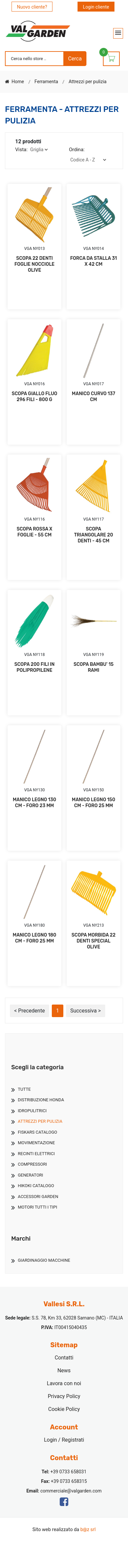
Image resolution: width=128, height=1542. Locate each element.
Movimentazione (36, 1142)
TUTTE (24, 1089)
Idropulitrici (32, 1110)
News (64, 1370)
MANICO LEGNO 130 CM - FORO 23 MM (34, 802)
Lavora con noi (64, 1383)
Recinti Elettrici (36, 1153)
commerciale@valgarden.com (71, 1490)
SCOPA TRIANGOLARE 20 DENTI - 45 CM (93, 535)
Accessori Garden (38, 1196)
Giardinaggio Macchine (44, 1260)
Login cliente (96, 7)
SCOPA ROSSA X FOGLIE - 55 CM (34, 532)
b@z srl (87, 1529)
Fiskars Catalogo (37, 1132)
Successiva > (85, 1011)
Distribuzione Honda (41, 1099)
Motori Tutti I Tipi (37, 1207)
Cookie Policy (64, 1409)
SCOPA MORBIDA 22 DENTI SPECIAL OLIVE (93, 941)
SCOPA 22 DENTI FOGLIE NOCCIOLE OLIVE (35, 264)
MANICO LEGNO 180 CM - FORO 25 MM (34, 938)
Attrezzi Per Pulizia (40, 1121)
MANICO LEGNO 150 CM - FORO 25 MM (93, 802)
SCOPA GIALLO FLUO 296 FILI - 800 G (34, 396)
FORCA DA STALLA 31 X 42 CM (93, 261)
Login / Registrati (64, 1440)
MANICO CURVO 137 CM (93, 396)
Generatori (30, 1175)
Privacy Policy (64, 1396)
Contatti (64, 1357)
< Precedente (29, 1011)
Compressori (32, 1164)
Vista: (21, 150)
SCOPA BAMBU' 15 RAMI (93, 667)
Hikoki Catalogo (36, 1185)
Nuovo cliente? (32, 7)
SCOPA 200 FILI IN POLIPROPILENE (35, 667)
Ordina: (76, 150)
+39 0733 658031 (68, 1471)
